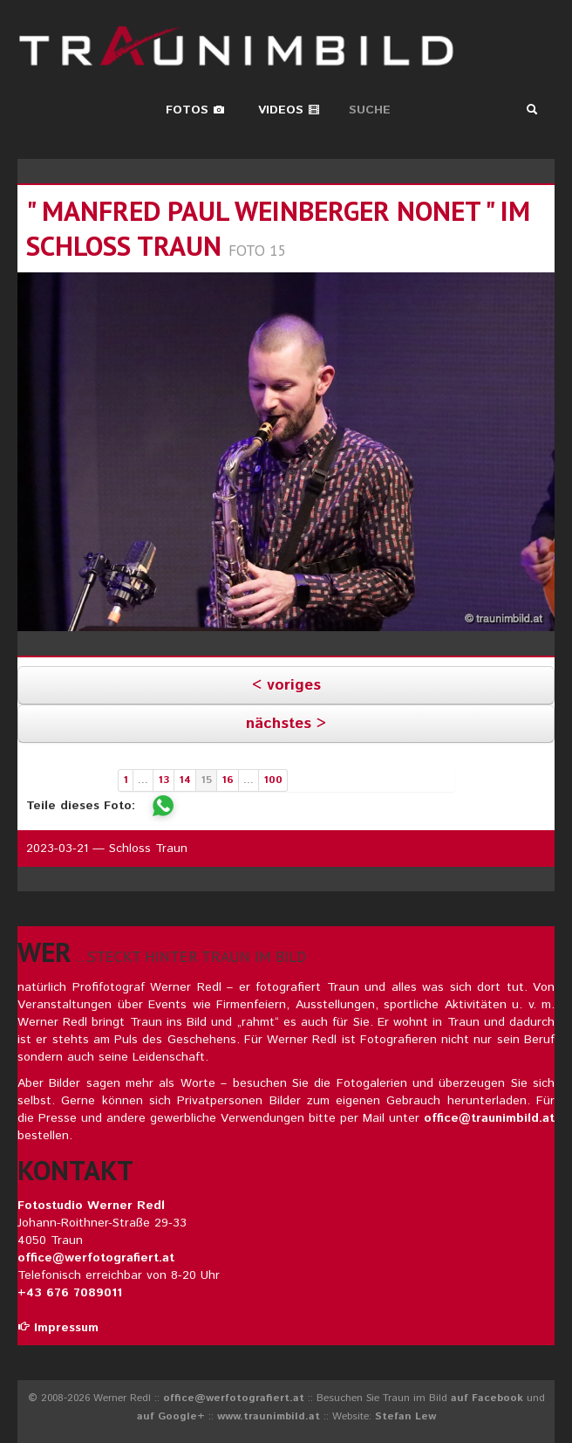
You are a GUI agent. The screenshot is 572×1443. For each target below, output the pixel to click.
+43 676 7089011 (69, 1293)
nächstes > (286, 723)
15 (206, 780)
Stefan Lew (405, 1416)
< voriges (286, 685)
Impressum (58, 1327)
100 (273, 780)
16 (227, 780)
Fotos (195, 110)
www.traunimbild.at (268, 1416)
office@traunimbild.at (489, 1118)
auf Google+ (171, 1416)
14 (185, 780)
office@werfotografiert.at (95, 1258)
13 (163, 780)
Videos (289, 110)
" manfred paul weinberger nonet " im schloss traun (278, 228)
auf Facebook (487, 1398)
